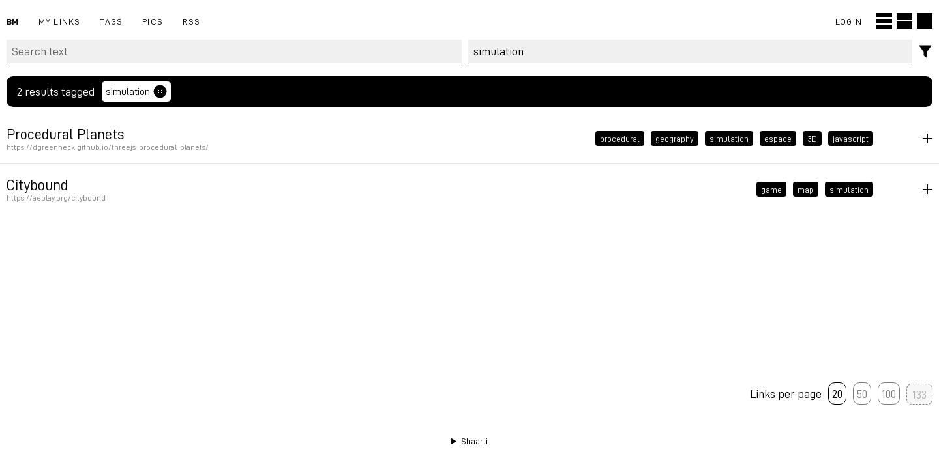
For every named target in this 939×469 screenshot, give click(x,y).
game (771, 189)
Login (848, 21)
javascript (851, 139)
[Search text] (234, 51)
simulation (729, 139)
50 (862, 393)
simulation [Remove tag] (136, 91)
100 (889, 393)
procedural (620, 139)
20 (837, 393)
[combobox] (690, 51)
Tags (111, 21)
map (805, 189)
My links (59, 21)
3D (812, 139)
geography (674, 139)
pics (152, 21)
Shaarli (474, 441)
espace (778, 139)
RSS (192, 21)
